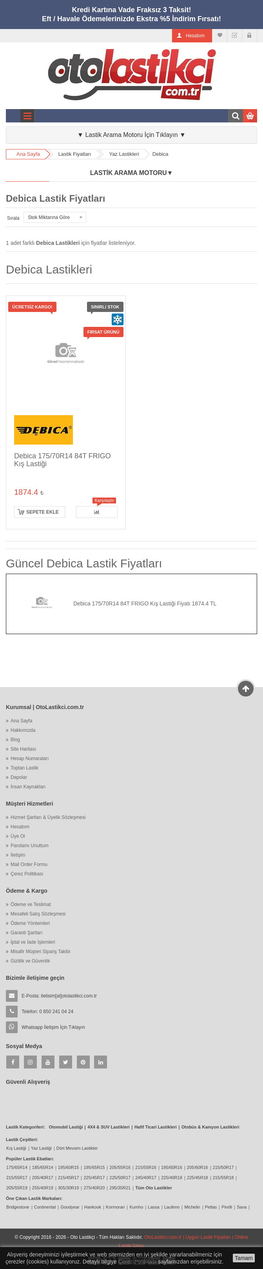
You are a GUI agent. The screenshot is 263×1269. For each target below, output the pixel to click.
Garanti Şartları (26, 932)
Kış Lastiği (16, 1148)
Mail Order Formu (29, 864)
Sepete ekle (42, 512)
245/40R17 (145, 1177)
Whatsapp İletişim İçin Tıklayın (53, 1027)
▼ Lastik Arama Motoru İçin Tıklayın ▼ (131, 134)
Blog (15, 739)
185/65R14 (42, 1167)
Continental (45, 1207)
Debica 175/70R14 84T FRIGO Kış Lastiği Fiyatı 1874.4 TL (144, 603)
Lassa (153, 1207)
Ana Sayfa (28, 154)
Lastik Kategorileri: (25, 1127)
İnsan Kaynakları (28, 786)
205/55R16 (120, 1167)
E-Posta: (59, 996)
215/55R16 (145, 1167)
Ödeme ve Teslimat (31, 904)
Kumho (136, 1207)
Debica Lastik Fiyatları (55, 198)
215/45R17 (68, 1177)
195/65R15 (94, 1167)
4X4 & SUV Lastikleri (108, 1127)
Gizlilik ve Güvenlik (30, 961)
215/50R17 (223, 1167)
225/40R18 (171, 1177)
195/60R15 (68, 1167)
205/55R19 (16, 1187)
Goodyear (69, 1207)
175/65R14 (16, 1167)
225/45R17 (94, 1177)
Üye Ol (18, 836)
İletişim (18, 855)
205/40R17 (42, 1177)
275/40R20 (94, 1187)
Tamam (244, 1258)
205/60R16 (197, 1167)
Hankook (92, 1207)
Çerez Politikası (27, 874)
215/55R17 (16, 1177)
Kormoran (115, 1207)
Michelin (192, 1207)
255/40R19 (42, 1187)
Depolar (19, 777)
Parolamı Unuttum (30, 845)
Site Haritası (23, 749)
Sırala (13, 218)
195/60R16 (171, 1167)
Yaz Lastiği (41, 1148)
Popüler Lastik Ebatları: (30, 1158)
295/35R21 (120, 1187)
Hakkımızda (23, 730)
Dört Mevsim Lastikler (77, 1148)
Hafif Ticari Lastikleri (155, 1127)
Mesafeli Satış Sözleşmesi (38, 914)
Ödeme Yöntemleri (30, 923)
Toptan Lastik (24, 768)
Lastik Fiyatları (74, 154)
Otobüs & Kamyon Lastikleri (210, 1127)
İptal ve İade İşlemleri (33, 942)
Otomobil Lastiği (66, 1127)
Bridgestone (17, 1207)
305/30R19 (68, 1187)
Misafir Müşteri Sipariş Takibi (40, 951)
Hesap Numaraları (30, 758)
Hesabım (20, 827)
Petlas (211, 1207)
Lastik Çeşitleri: (22, 1139)
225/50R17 (120, 1177)
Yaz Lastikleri (124, 154)
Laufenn (172, 1207)
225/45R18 (197, 1177)
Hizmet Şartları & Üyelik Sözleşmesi (48, 817)
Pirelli (226, 1207)
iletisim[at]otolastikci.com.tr (69, 996)
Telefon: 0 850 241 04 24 (47, 1011)
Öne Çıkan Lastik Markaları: (34, 1198)
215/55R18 (223, 1177)
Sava (242, 1207)
